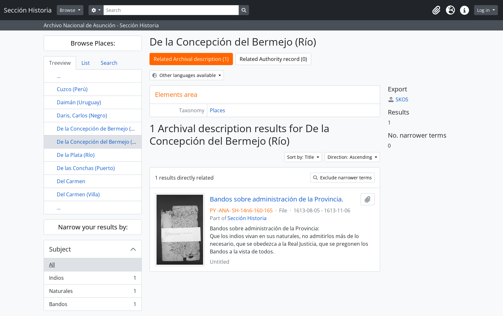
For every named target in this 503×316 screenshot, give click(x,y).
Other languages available (184, 75)
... (59, 76)
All (52, 264)
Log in (484, 10)
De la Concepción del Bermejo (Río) (99, 141)
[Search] (171, 10)
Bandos (92, 305)
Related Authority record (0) (273, 59)
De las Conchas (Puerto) (86, 168)
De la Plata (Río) (76, 154)
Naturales (92, 292)
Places (217, 110)
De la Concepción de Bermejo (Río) (98, 128)
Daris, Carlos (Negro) (82, 115)
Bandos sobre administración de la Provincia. (276, 199)
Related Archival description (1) (191, 59)
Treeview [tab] (60, 62)
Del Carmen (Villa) (78, 194)
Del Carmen (71, 181)
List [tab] (85, 62)
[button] (436, 10)
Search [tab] (109, 62)
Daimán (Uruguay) (79, 102)
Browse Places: (93, 43)
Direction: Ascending (350, 157)
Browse (68, 10)
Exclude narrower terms (342, 178)
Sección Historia (247, 218)
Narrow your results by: (93, 227)
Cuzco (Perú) (72, 89)
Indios (92, 279)
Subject (60, 249)
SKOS (398, 99)
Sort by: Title (301, 157)
